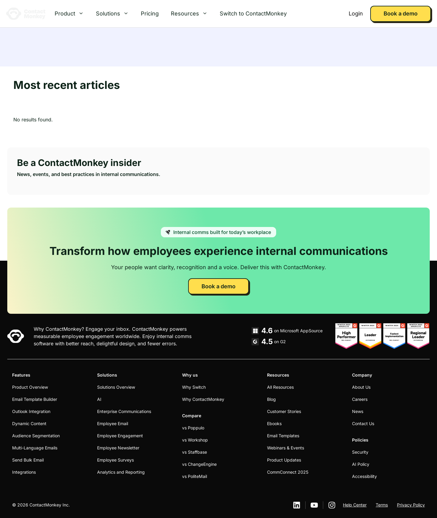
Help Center (355, 504)
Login (356, 13)
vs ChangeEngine (199, 464)
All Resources (280, 387)
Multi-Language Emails (34, 447)
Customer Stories (284, 411)
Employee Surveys (115, 459)
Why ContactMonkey (203, 399)
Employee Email (112, 423)
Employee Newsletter (118, 447)
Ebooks (274, 423)
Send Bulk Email (28, 459)
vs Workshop (195, 439)
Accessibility (364, 476)
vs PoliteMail (194, 476)
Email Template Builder (34, 399)
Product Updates (284, 459)
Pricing (150, 13)
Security (360, 452)
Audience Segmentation (36, 435)
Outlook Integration (31, 411)
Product (72, 14)
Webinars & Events (285, 447)
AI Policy (360, 464)
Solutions (115, 14)
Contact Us (363, 423)
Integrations (24, 472)
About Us (361, 387)
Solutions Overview (116, 387)
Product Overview (30, 387)
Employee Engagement (120, 435)
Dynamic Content (29, 423)
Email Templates (283, 435)
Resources (192, 14)
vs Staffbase (194, 452)
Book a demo (400, 13)
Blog (271, 399)
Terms (382, 504)
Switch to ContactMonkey (253, 13)
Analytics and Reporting (121, 472)
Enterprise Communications (124, 411)
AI (99, 399)
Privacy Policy (411, 504)
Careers (360, 399)
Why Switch (194, 387)
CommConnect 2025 (287, 472)
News (357, 411)
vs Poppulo (193, 427)
